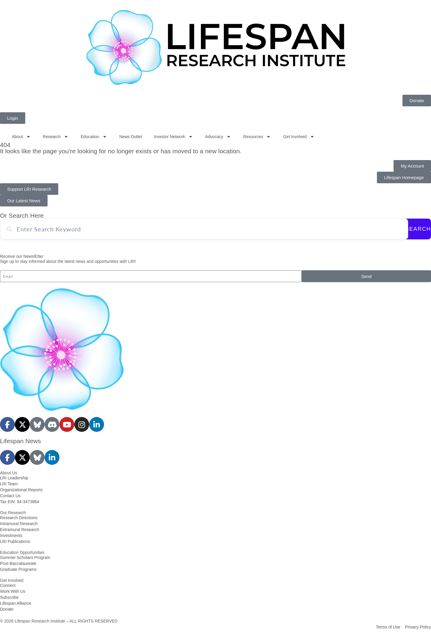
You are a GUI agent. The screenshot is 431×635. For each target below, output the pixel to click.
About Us (8, 472)
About (21, 137)
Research (56, 137)
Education (94, 137)
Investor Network (174, 137)
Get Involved (299, 137)
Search (418, 229)
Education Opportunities (22, 552)
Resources (257, 137)
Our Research (13, 512)
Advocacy (218, 137)
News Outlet (130, 136)
